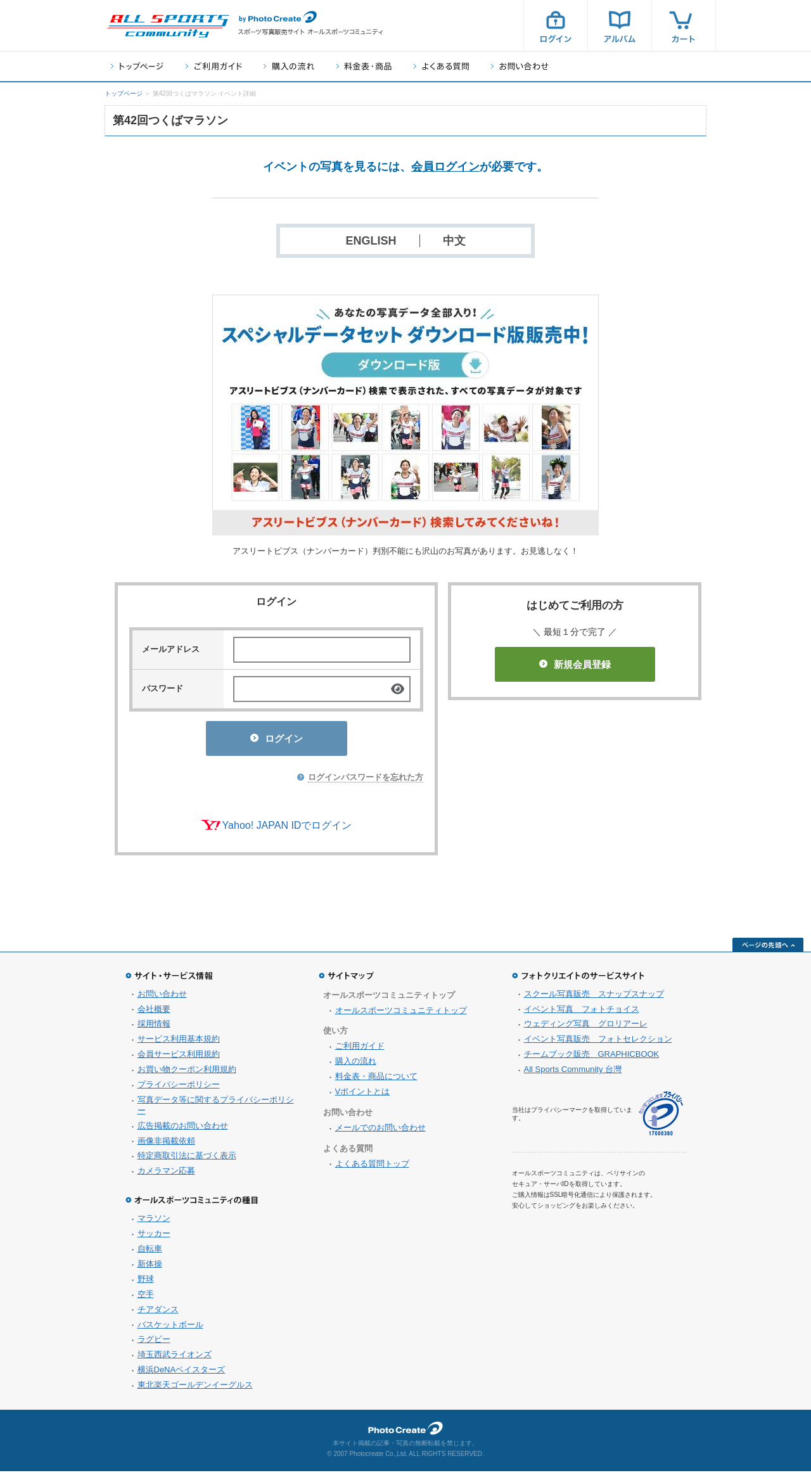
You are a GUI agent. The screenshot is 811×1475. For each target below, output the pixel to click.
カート (683, 25)
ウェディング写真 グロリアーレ (586, 1027)
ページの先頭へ (767, 948)
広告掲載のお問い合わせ (182, 1129)
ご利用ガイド (213, 66)
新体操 (149, 1267)
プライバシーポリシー (178, 1088)
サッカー (153, 1237)
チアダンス (158, 1313)
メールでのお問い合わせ (380, 1131)
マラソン (153, 1222)
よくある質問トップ (372, 1167)
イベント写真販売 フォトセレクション (598, 1042)
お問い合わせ (520, 66)
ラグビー (153, 1343)
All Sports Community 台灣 (573, 1073)
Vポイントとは (362, 1095)
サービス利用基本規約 (178, 1042)
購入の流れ (288, 66)
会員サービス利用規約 (178, 1058)
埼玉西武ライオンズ (174, 1358)
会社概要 (153, 1013)
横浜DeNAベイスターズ (181, 1373)
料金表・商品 (364, 66)
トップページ (137, 66)
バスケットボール (170, 1328)
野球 (145, 1282)
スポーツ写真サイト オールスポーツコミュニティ (167, 26)
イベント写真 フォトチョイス (581, 1013)
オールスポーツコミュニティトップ (401, 1014)
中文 (454, 240)
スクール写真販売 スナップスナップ (594, 997)
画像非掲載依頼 (166, 1144)
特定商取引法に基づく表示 (186, 1159)
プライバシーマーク (661, 1117)
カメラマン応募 (166, 1174)
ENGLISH (370, 240)
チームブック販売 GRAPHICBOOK (592, 1058)
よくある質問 (441, 66)
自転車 (149, 1252)
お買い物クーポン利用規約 (186, 1073)
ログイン (555, 25)
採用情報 (153, 1027)
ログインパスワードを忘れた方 (365, 781)
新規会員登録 (575, 664)
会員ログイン (445, 166)
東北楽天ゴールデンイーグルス (195, 1388)
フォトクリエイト (405, 1432)
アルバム (619, 25)
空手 (145, 1298)
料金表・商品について (376, 1080)
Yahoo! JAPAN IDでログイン (287, 829)
